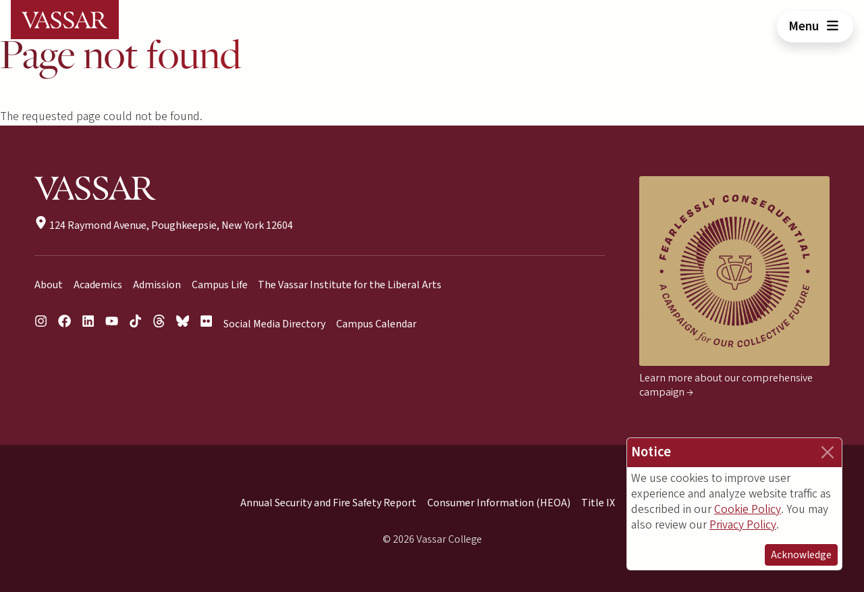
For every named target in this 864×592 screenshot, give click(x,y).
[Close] (827, 452)
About (48, 284)
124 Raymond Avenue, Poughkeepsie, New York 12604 (163, 225)
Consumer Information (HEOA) (498, 502)
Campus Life (220, 284)
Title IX (598, 502)
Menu (815, 26)
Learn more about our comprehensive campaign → (726, 385)
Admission (157, 284)
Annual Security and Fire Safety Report (328, 502)
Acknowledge (801, 554)
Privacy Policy (742, 524)
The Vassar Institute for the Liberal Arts (349, 284)
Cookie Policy (747, 509)
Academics (98, 284)
